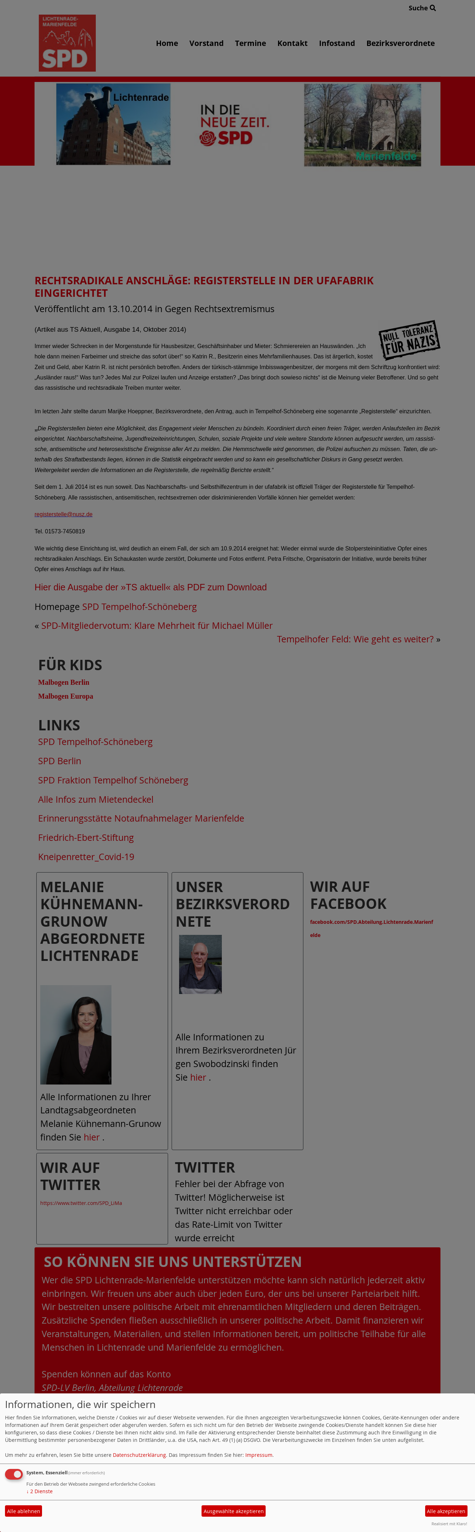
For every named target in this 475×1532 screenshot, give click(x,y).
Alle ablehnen (23, 1511)
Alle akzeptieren (446, 1511)
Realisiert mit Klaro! (449, 1523)
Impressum (258, 1454)
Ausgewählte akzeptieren (234, 1511)
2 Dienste (39, 1491)
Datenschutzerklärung (139, 1454)
